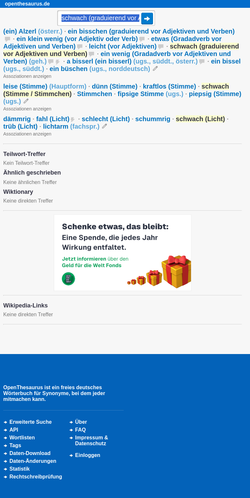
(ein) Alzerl (32, 31)
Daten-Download (29, 453)
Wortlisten (22, 437)
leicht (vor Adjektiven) (123, 46)
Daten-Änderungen (32, 461)
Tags (15, 445)
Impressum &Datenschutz (91, 440)
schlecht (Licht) (106, 118)
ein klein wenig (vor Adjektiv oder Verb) (77, 38)
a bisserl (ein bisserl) (132, 61)
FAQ (80, 430)
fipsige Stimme (150, 93)
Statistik (19, 469)
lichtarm (71, 126)
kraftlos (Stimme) (169, 86)
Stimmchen (94, 93)
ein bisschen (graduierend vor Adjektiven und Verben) (151, 31)
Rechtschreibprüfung (35, 476)
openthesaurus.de (27, 4)
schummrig (153, 118)
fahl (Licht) (52, 118)
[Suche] (106, 18)
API (13, 430)
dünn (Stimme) (114, 86)
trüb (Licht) (20, 126)
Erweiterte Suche (30, 422)
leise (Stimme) (45, 86)
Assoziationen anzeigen (27, 76)
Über (81, 422)
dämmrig (17, 118)
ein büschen (99, 68)
